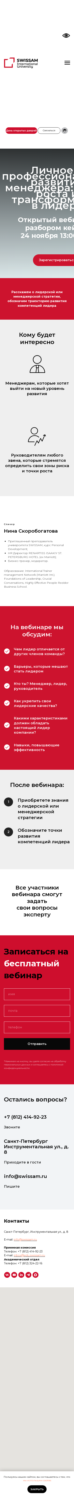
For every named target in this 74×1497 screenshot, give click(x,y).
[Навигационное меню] (67, 63)
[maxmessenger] (35, 1275)
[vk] (7, 1275)
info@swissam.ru (25, 1176)
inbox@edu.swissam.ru (29, 1255)
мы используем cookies (37, 1480)
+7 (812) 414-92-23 (25, 1117)
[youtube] (14, 1275)
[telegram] (28, 1275)
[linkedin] (21, 1275)
